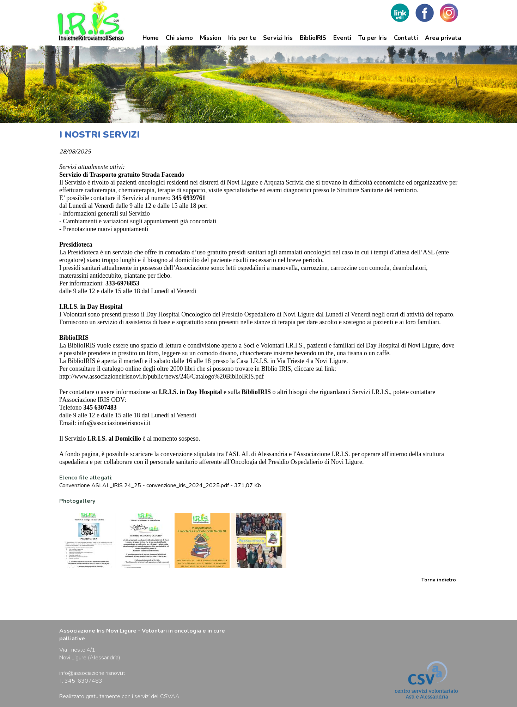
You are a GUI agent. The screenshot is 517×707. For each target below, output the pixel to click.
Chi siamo (179, 38)
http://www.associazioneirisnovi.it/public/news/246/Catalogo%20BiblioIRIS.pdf (161, 376)
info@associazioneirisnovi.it (114, 423)
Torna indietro (438, 579)
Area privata (443, 38)
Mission (210, 38)
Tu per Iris (372, 38)
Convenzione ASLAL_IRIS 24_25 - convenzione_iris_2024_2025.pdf (144, 485)
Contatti (406, 38)
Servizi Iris (278, 38)
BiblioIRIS (313, 38)
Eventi (342, 38)
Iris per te (242, 38)
